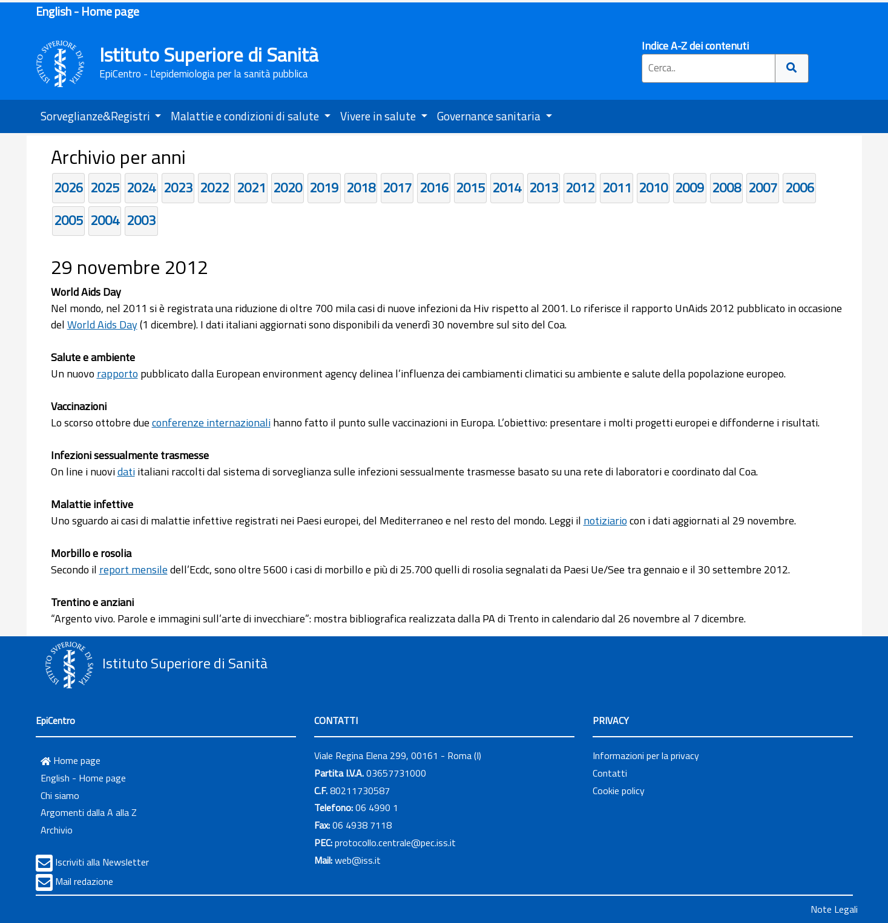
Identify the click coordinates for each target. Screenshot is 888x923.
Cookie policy (619, 790)
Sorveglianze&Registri (97, 116)
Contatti (610, 773)
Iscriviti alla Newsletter (102, 862)
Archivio (57, 830)
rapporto (117, 373)
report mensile (133, 569)
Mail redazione (84, 881)
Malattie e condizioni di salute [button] (246, 116)
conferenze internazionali (211, 422)
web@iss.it (358, 860)
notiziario (605, 520)
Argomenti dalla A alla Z (89, 812)
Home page (70, 760)
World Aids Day (102, 324)
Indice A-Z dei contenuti (695, 46)
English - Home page (87, 11)
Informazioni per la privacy (646, 755)
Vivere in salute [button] (379, 116)
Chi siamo (60, 795)
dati (126, 471)
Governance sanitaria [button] (490, 116)
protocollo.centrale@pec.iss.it (395, 842)
